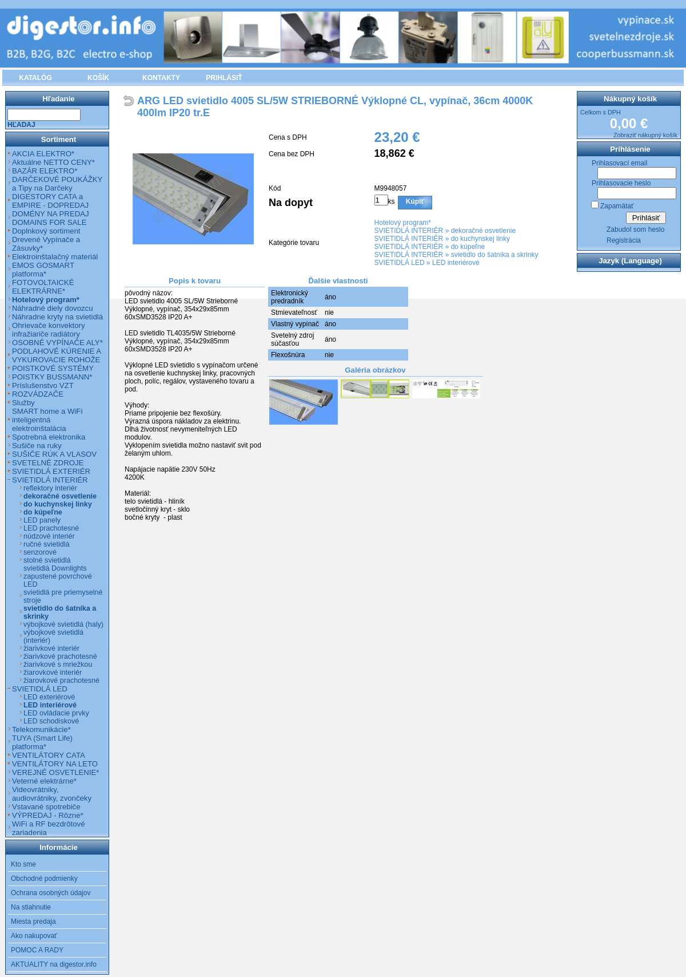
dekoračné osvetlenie (483, 231)
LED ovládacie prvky (56, 713)
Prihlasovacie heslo (621, 183)
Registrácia (624, 240)
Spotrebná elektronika (48, 437)
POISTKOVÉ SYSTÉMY (53, 368)
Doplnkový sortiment (46, 231)
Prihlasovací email (619, 163)
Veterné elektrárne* (44, 781)
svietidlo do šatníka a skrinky (495, 255)
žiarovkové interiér (52, 673)
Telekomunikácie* (41, 729)
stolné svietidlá (47, 560)
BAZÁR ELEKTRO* (44, 171)
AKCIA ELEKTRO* (43, 153)
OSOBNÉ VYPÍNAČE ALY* (57, 342)
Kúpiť (415, 201)
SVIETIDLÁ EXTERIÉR (51, 471)
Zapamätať (617, 206)
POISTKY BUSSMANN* (52, 377)
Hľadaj (21, 125)
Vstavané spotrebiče (46, 806)
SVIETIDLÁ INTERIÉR (409, 231)
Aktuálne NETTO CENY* (53, 162)
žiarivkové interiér (51, 648)
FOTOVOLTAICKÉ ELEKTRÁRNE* (43, 286)
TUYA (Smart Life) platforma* (42, 742)
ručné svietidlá (46, 544)
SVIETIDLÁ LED (399, 263)
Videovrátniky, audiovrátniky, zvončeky (51, 793)
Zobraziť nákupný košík (645, 135)
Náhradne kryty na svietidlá (57, 317)
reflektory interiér (50, 488)
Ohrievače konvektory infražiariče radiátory (48, 329)
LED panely (42, 520)
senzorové (40, 552)
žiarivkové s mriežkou (57, 664)
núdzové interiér (49, 536)
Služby (23, 402)
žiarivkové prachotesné (60, 656)
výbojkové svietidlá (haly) (63, 624)
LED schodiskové (51, 721)
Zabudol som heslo (635, 230)
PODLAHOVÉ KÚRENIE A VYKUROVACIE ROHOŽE (56, 355)
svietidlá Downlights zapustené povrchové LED (57, 576)
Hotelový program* (402, 223)
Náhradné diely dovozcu (52, 308)
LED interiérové (456, 263)
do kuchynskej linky (480, 239)
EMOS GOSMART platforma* (43, 269)
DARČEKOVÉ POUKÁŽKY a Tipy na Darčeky (57, 183)
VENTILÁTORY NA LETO (55, 764)
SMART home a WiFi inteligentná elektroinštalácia (47, 420)
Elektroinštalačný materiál (55, 256)
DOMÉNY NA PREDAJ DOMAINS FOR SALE (50, 218)
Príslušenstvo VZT (43, 385)
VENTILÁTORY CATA (48, 755)
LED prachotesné (51, 528)
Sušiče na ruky (37, 445)
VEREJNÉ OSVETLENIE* (55, 772)
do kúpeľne (468, 247)
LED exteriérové (49, 697)
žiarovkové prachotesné (61, 681)
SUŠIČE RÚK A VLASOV (54, 454)
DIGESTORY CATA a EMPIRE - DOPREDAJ (50, 200)
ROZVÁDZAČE (37, 394)
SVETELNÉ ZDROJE (47, 462)
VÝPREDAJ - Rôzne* (47, 815)
